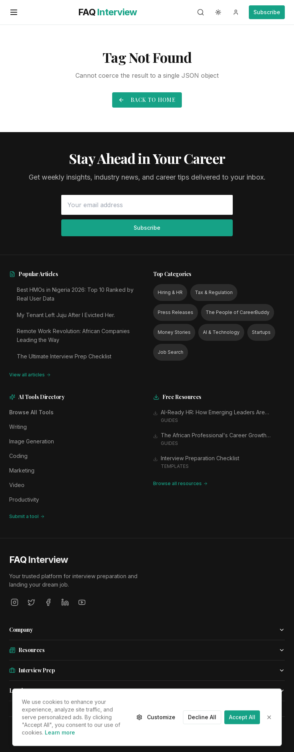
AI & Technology (221, 332)
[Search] (200, 12)
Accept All (242, 740)
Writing (18, 426)
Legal (147, 690)
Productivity (24, 499)
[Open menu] (14, 12)
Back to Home (146, 99)
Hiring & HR (170, 292)
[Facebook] (48, 602)
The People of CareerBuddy (238, 312)
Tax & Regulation (214, 292)
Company (147, 629)
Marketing (21, 470)
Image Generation (31, 441)
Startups (261, 332)
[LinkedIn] (65, 602)
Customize (155, 740)
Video (16, 485)
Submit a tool (27, 516)
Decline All (202, 740)
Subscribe (266, 12)
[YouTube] (82, 602)
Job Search (170, 352)
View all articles (30, 375)
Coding (18, 456)
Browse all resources (180, 483)
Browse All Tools (31, 412)
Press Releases (175, 312)
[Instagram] (14, 602)
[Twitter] (31, 602)
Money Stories (174, 332)
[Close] (269, 740)
